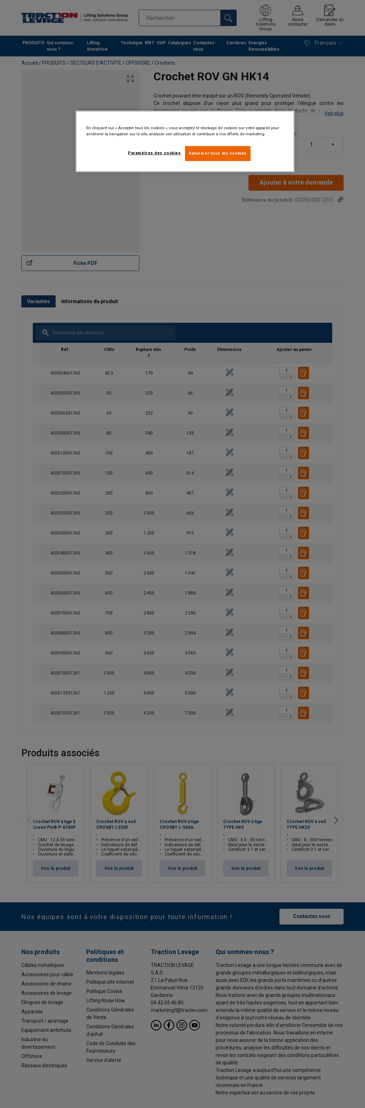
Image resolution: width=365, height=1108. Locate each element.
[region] (185, 141)
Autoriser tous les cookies (218, 153)
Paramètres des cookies (154, 152)
